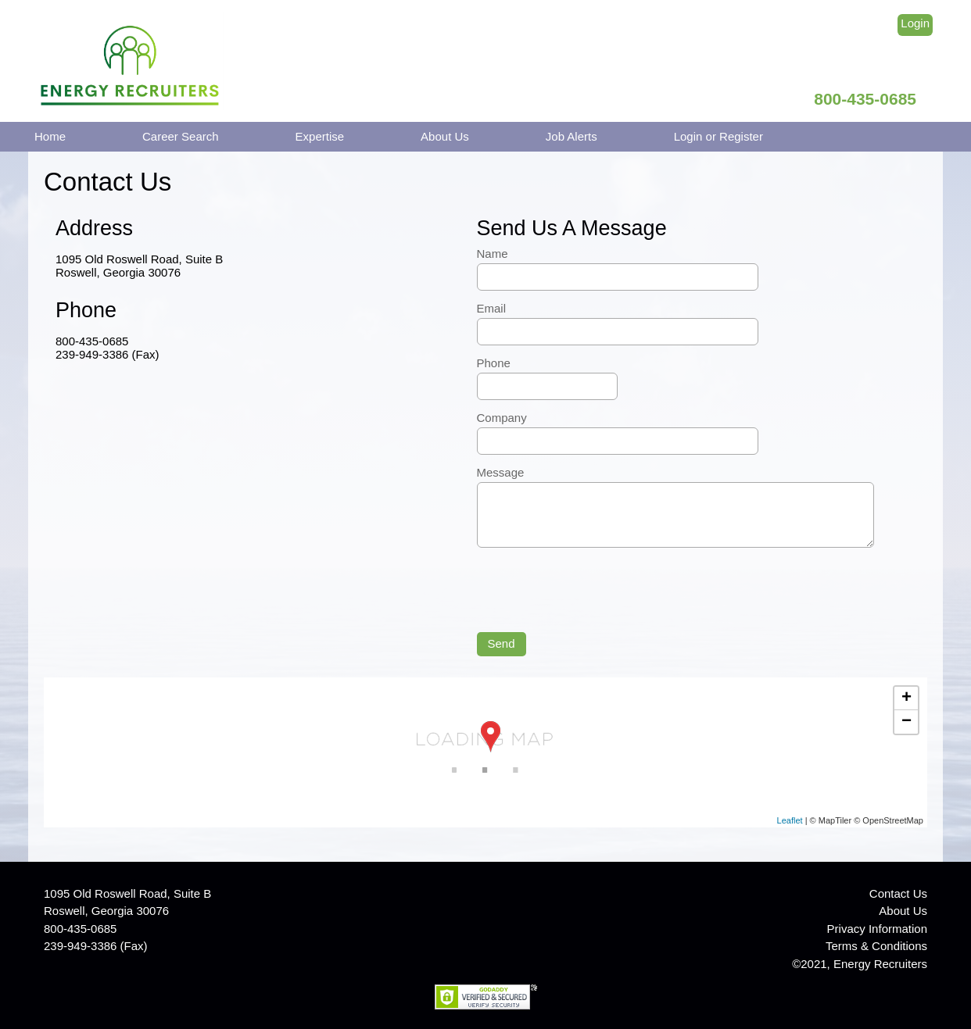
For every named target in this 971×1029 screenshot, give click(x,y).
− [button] (906, 722)
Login (915, 23)
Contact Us (898, 893)
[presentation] (596, 587)
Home (50, 136)
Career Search (180, 136)
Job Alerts (571, 136)
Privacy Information (877, 928)
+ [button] (906, 698)
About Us (445, 136)
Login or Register (718, 136)
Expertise (320, 136)
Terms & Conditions (876, 945)
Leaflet (790, 820)
